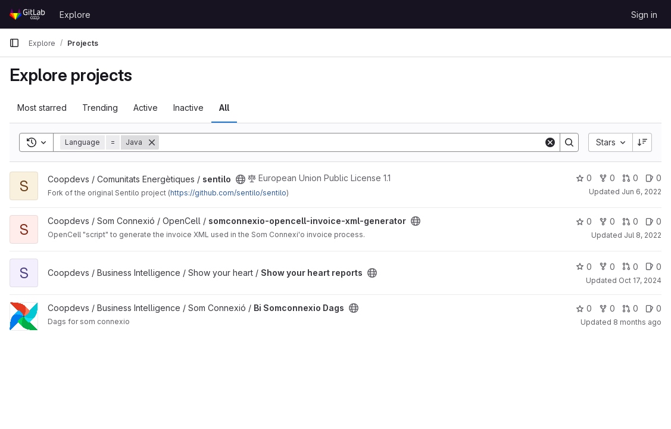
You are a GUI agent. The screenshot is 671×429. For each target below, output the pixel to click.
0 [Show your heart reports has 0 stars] (584, 267)
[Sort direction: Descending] (642, 142)
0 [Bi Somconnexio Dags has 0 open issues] (653, 308)
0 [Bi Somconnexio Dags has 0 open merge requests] (630, 308)
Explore (75, 15)
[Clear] (550, 142)
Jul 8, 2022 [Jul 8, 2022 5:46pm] (642, 235)
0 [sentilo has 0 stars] (584, 178)
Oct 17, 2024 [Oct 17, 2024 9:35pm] (640, 280)
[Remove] (152, 142)
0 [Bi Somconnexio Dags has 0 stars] (584, 308)
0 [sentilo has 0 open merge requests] (630, 178)
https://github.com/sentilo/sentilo (228, 192)
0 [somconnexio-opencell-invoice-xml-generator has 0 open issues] (653, 221)
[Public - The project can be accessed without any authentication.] (240, 179)
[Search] (351, 142)
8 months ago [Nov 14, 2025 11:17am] (637, 322)
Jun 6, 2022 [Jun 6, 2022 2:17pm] (641, 191)
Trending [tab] (100, 107)
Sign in (644, 15)
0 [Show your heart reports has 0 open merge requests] (630, 267)
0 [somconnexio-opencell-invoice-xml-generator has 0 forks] (607, 221)
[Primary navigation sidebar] (14, 42)
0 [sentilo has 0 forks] (607, 178)
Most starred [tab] (42, 107)
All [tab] (224, 107)
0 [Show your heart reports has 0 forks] (607, 267)
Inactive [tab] (188, 107)
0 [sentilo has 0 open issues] (653, 178)
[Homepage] (28, 14)
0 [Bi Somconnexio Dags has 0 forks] (607, 308)
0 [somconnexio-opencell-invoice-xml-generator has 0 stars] (584, 221)
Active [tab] (145, 107)
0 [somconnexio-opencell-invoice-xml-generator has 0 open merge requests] (630, 221)
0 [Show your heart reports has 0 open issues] (653, 267)
